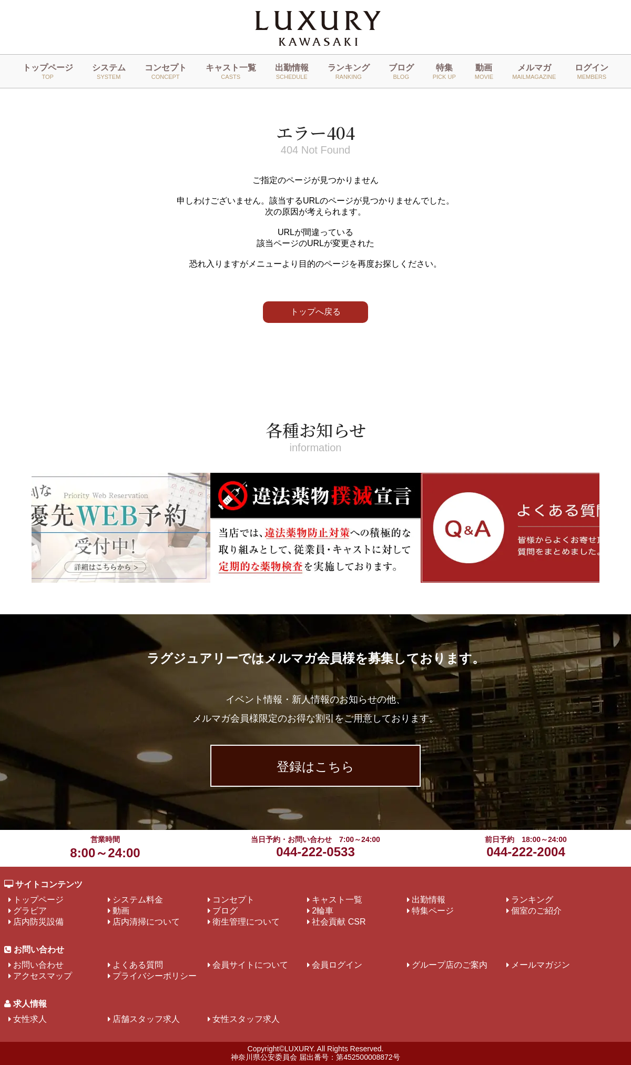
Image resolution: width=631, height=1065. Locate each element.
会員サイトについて (250, 964)
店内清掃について (146, 921)
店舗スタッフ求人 (146, 1019)
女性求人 (30, 1019)
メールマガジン (540, 964)
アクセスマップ (42, 975)
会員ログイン (337, 964)
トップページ (48, 71)
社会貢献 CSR (338, 921)
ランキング (349, 71)
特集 (444, 71)
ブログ (401, 71)
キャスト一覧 (231, 71)
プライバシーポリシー (155, 975)
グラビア (30, 910)
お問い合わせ (38, 964)
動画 (484, 71)
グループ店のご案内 (449, 964)
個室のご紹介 (536, 910)
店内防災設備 (38, 921)
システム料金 (138, 899)
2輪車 (322, 910)
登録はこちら (315, 766)
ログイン (591, 71)
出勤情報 (292, 71)
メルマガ (534, 71)
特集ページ (433, 910)
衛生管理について (246, 921)
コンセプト (166, 71)
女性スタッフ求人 (246, 1019)
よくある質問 (138, 964)
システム (109, 71)
